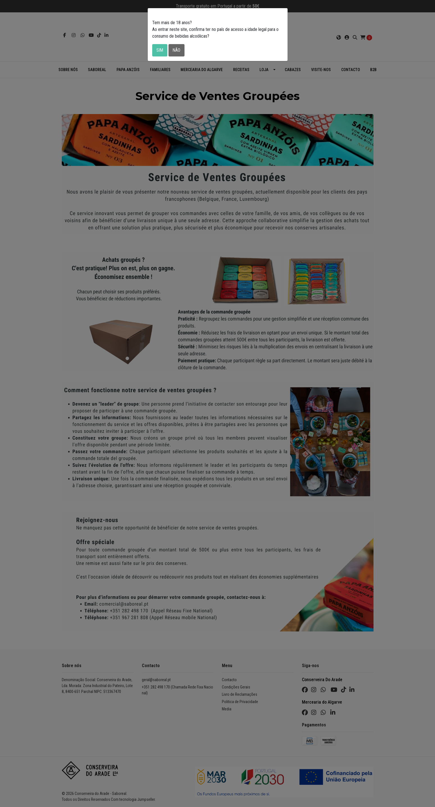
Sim (159, 50)
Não (177, 50)
